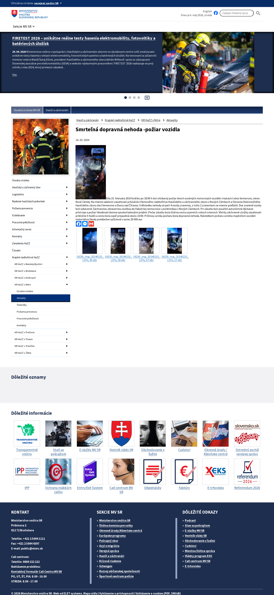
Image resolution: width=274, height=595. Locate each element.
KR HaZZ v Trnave (25, 331)
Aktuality (21, 292)
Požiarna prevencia (23, 206)
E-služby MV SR (197, 521)
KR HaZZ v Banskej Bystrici (30, 259)
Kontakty (17, 233)
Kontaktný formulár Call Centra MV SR (38, 562)
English (207, 11)
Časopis (16, 246)
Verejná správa (110, 541)
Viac (15, 73)
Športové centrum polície (117, 566)
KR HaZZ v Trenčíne (26, 337)
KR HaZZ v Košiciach (26, 272)
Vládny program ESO (200, 546)
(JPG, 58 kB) (118, 241)
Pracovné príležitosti (24, 220)
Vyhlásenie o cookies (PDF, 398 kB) (168, 583)
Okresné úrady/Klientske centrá (122, 521)
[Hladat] (258, 13)
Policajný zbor (110, 531)
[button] (25, 26)
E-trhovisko (194, 556)
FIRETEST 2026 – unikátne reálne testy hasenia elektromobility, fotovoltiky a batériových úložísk (75, 40)
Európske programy (114, 526)
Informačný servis (22, 226)
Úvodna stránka (21, 180)
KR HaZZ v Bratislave (26, 266)
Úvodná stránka (25, 285)
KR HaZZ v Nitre (24, 279)
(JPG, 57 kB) (175, 241)
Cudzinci (192, 536)
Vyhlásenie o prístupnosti (123, 583)
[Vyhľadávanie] (237, 13)
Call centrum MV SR (200, 551)
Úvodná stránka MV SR (28, 110)
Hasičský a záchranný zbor (27, 187)
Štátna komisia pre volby (117, 515)
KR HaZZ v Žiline (24, 344)
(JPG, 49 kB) (90, 241)
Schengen (107, 556)
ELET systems (76, 583)
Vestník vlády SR (197, 526)
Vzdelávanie (19, 213)
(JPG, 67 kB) (146, 241)
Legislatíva (18, 193)
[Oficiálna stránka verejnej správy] (49, 3)
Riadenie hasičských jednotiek (29, 200)
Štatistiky (22, 298)
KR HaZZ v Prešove (25, 324)
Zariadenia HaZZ (22, 240)
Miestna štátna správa (201, 541)
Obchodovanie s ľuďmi (202, 531)
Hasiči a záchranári (60, 110)
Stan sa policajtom (199, 515)
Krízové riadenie (111, 551)
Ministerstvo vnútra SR (116, 510)
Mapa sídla (95, 583)
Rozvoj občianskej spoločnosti (121, 561)
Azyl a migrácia (110, 536)
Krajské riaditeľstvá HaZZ (27, 253)
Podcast (191, 510)
